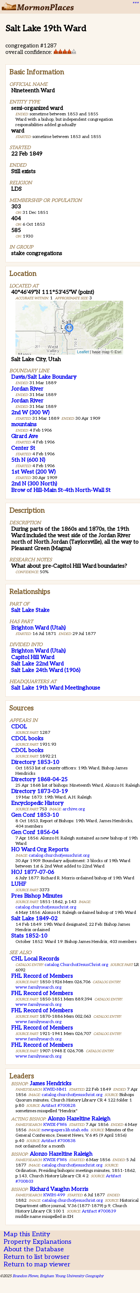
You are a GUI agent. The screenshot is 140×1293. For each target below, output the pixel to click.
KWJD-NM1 (55, 1089)
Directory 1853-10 (35, 762)
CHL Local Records (35, 959)
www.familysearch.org (38, 987)
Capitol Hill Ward (32, 657)
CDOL (19, 726)
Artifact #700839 (99, 1211)
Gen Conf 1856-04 (35, 832)
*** (135, 4)
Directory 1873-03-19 (39, 791)
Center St (23, 448)
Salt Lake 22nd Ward (37, 664)
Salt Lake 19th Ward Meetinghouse (55, 688)
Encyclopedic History (37, 803)
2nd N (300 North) (34, 483)
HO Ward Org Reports (40, 849)
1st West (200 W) (33, 472)
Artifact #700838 (58, 1141)
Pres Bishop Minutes (36, 896)
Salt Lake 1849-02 (34, 918)
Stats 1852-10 (29, 936)
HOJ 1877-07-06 (32, 872)
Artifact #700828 (58, 1105)
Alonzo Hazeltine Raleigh (79, 1118)
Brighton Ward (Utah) (38, 628)
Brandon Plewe (25, 1276)
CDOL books (27, 738)
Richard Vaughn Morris (59, 1189)
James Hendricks (50, 1083)
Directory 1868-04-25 (39, 779)
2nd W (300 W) (30, 412)
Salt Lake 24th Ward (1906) (45, 670)
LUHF (18, 884)
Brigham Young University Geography (71, 1276)
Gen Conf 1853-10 (35, 815)
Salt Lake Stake (30, 610)
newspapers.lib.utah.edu (65, 1130)
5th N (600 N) (28, 460)
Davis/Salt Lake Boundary (43, 377)
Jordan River (27, 389)
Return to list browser (37, 1257)
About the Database (34, 1249)
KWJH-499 (54, 1195)
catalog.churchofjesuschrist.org (59, 855)
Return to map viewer (37, 1264)
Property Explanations (37, 1242)
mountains (24, 424)
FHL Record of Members (42, 976)
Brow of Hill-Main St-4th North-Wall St (61, 490)
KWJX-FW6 (55, 1124)
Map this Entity (27, 1234)
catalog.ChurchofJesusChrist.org (76, 964)
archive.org (73, 809)
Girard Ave (24, 436)
